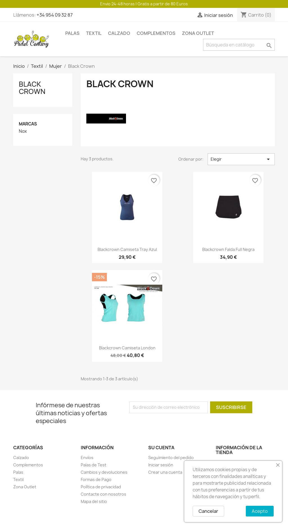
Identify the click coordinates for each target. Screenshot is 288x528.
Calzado (119, 33)
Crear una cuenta (165, 472)
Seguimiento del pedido (171, 457)
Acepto (260, 511)
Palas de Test (93, 465)
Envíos (87, 457)
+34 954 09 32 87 (55, 15)
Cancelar (208, 511)
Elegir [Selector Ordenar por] (241, 159)
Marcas (28, 124)
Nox (23, 131)
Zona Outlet (198, 33)
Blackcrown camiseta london (127, 347)
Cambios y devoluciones (104, 472)
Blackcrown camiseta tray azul (127, 249)
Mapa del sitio (94, 501)
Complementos (156, 33)
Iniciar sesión (160, 465)
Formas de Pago (96, 479)
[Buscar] (239, 45)
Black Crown (32, 87)
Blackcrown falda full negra (228, 249)
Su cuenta (161, 447)
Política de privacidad (101, 486)
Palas (72, 33)
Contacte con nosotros (103, 494)
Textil (94, 33)
